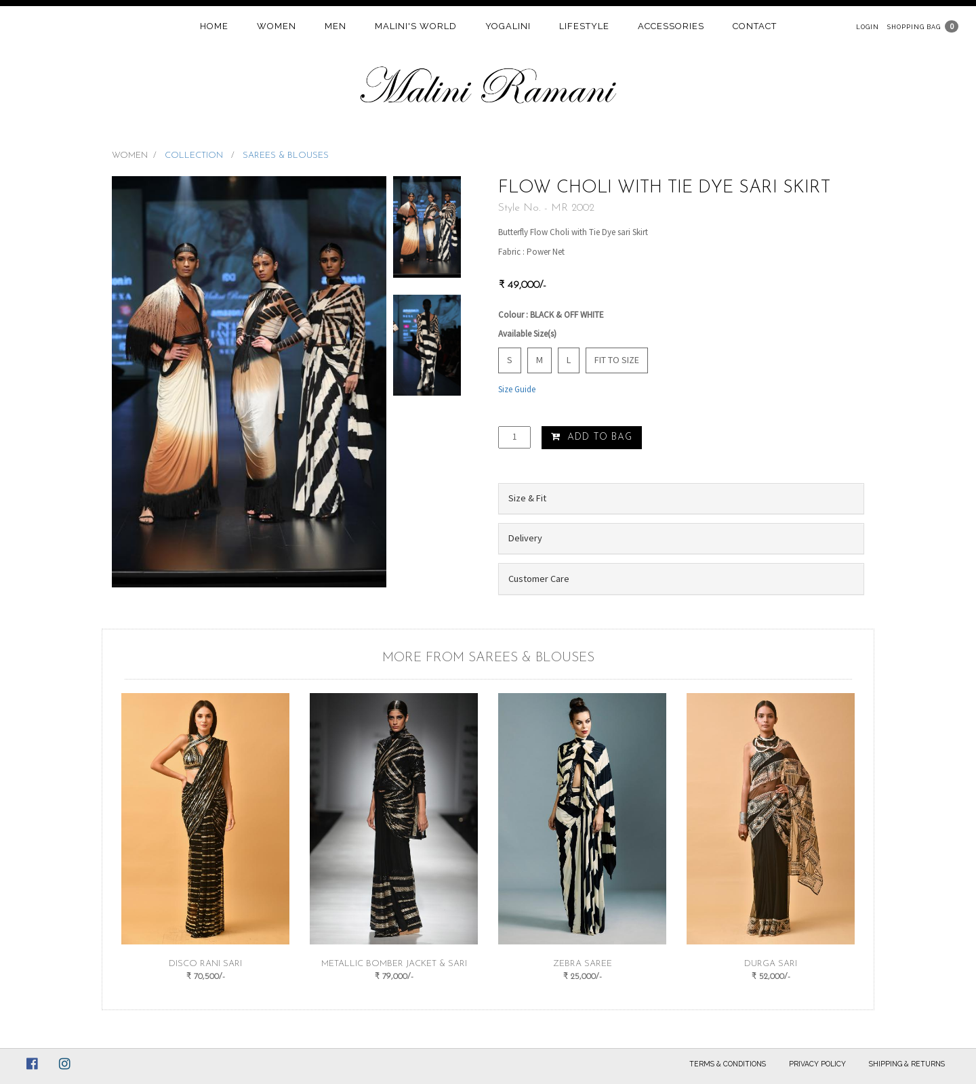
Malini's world (416, 26)
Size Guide (516, 389)
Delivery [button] (525, 538)
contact (755, 26)
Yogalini (508, 26)
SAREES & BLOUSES (286, 155)
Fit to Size (616, 360)
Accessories (671, 26)
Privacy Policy (817, 1064)
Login (867, 26)
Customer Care (538, 578)
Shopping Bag (914, 26)
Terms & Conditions (727, 1064)
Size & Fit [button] (527, 498)
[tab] (681, 499)
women (276, 26)
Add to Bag (591, 437)
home (214, 26)
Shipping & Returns (907, 1064)
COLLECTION (195, 155)
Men (335, 26)
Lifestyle (584, 26)
